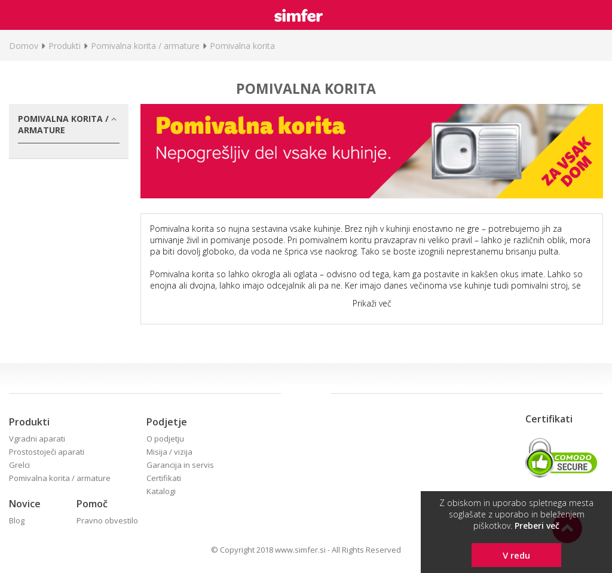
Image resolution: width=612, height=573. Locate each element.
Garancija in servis (180, 464)
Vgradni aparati (37, 438)
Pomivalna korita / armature (145, 45)
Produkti (64, 45)
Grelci (19, 464)
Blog (17, 520)
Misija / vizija (169, 451)
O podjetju (165, 438)
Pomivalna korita (242, 45)
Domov (23, 45)
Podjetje (166, 421)
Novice (25, 503)
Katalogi (161, 491)
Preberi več (537, 525)
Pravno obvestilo (107, 520)
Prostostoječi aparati (46, 451)
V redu (516, 555)
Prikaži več (372, 303)
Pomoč (92, 503)
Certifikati (163, 478)
